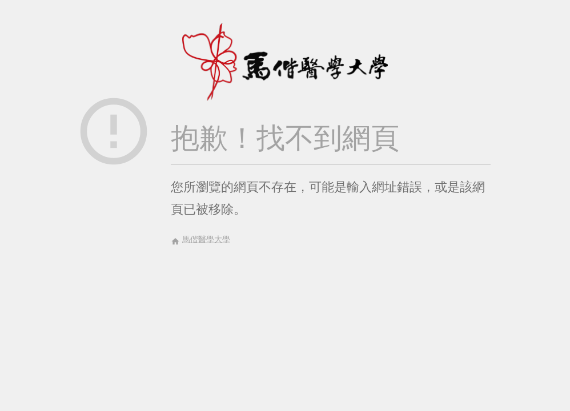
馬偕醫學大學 (200, 240)
